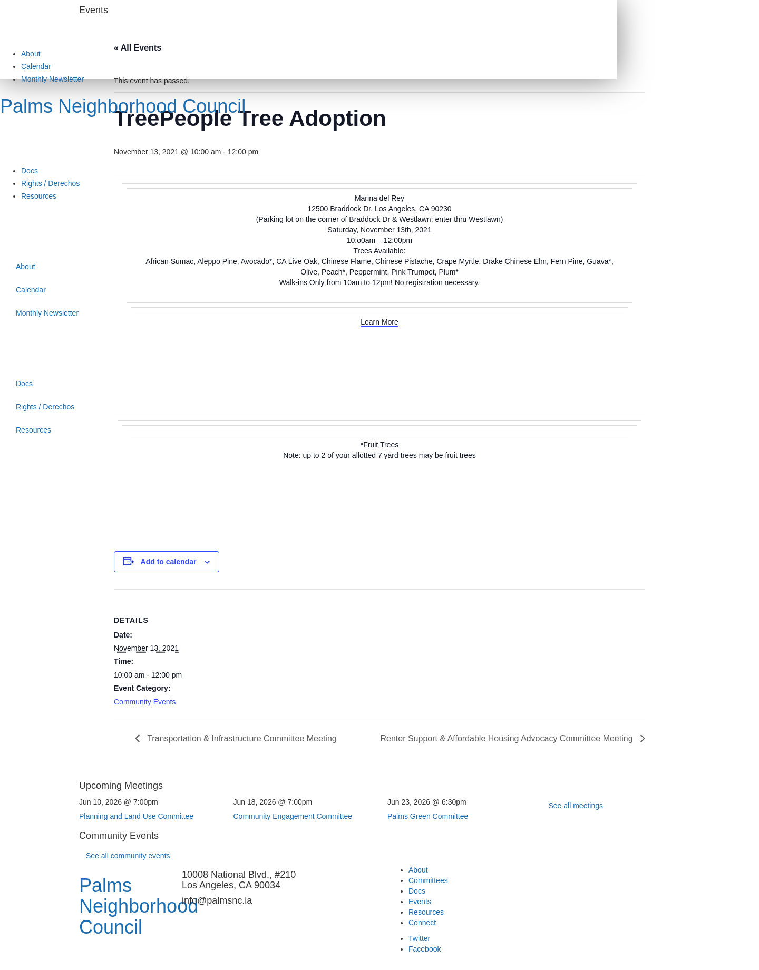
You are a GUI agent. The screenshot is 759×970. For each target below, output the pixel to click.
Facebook (424, 949)
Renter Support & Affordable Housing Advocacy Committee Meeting (507, 738)
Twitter (419, 938)
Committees (428, 880)
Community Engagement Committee (293, 816)
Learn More (379, 322)
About (31, 54)
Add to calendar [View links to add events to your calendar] (169, 561)
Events (419, 901)
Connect (422, 922)
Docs (29, 170)
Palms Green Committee (427, 816)
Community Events (145, 702)
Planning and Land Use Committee (136, 816)
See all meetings (576, 805)
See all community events (128, 855)
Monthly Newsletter (52, 79)
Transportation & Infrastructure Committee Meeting (241, 738)
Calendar (36, 66)
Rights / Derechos (50, 183)
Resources (38, 196)
